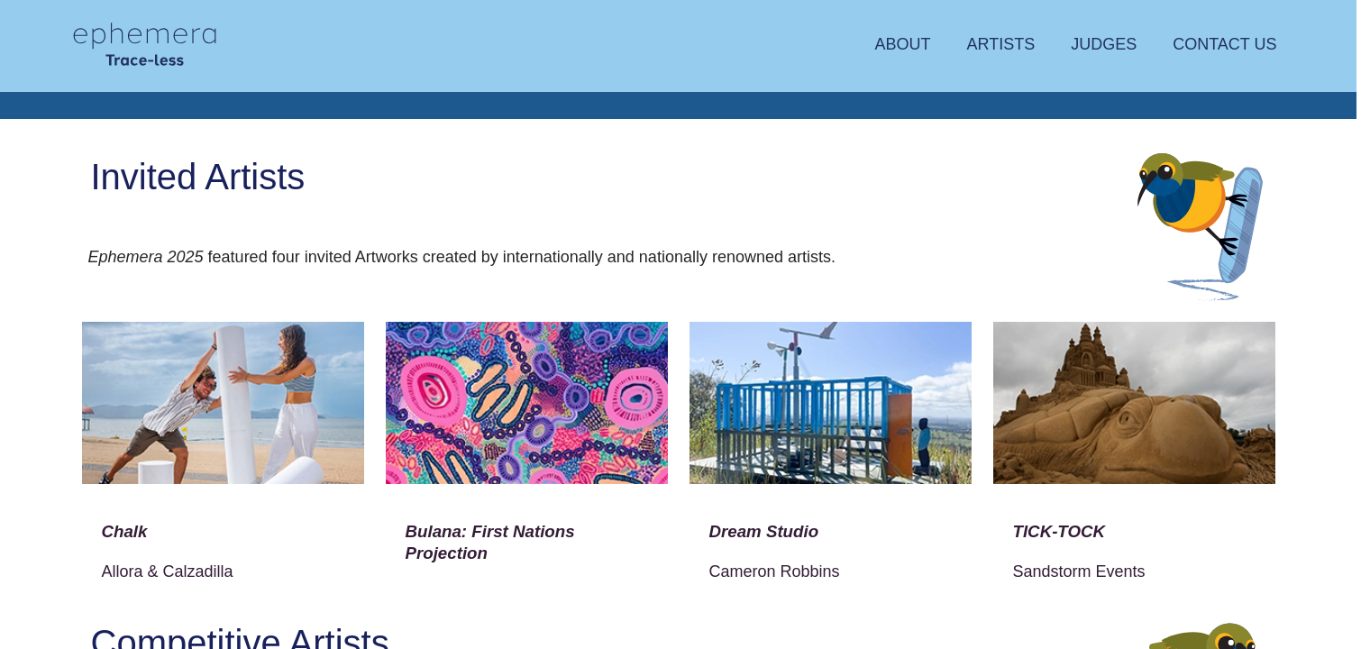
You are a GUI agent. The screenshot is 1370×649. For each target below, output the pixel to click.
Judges (1104, 44)
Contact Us (1224, 44)
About (902, 44)
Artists (1000, 44)
